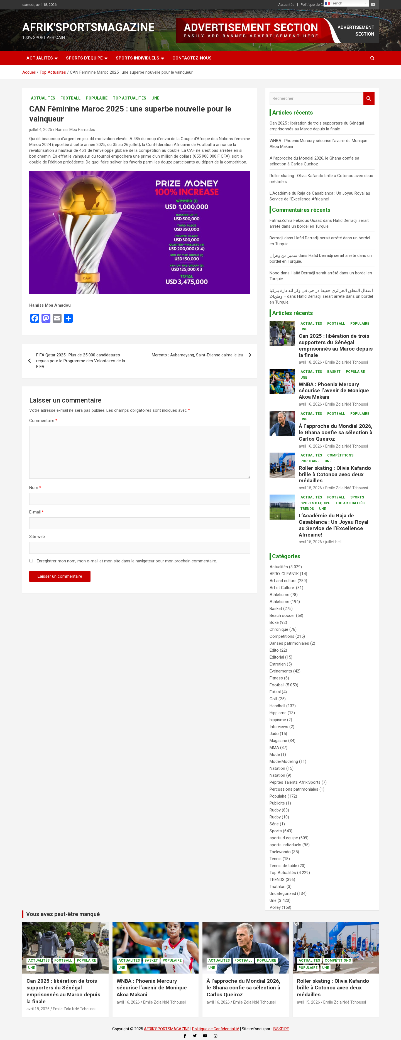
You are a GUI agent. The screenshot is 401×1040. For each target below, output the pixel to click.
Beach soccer (282, 615)
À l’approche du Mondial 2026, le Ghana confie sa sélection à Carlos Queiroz (336, 432)
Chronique (279, 629)
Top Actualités (129, 98)
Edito (274, 650)
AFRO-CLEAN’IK (284, 573)
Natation (277, 768)
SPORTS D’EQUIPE (84, 58)
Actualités (286, 5)
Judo (274, 733)
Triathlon (277, 886)
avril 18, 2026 (310, 362)
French (333, 3)
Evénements (281, 671)
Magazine (278, 740)
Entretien (278, 664)
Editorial (277, 657)
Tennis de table (283, 865)
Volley (275, 907)
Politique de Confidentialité (322, 5)
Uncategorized (283, 893)
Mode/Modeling (284, 761)
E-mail (36, 512)
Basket (334, 372)
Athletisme (279, 594)
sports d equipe (315, 503)
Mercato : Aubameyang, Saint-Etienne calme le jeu (197, 355)
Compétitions (340, 455)
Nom (35, 487)
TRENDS (307, 509)
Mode (275, 754)
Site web (37, 536)
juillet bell (333, 542)
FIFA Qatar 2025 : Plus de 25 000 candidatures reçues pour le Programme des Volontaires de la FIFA (80, 361)
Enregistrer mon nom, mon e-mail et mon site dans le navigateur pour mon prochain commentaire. (127, 561)
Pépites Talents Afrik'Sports (295, 782)
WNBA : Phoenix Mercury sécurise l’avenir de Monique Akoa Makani (334, 390)
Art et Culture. (282, 587)
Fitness (276, 678)
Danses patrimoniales (289, 643)
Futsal (275, 691)
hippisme (278, 719)
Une (155, 98)
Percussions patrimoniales (294, 789)
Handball (277, 705)
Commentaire (43, 420)
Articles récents (292, 313)
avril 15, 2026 (310, 488)
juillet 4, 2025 (40, 129)
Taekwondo (280, 851)
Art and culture (283, 580)
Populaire (96, 98)
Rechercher (369, 98)
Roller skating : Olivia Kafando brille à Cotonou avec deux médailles (335, 474)
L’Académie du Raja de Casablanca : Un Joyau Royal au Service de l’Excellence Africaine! (333, 525)
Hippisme (278, 712)
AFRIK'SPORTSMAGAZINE (88, 27)
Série (274, 823)
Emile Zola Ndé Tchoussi (346, 362)
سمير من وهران (283, 255)
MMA (274, 747)
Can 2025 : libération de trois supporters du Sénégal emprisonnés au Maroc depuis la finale (336, 345)
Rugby (275, 810)
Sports (357, 497)
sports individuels (285, 844)
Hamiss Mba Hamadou (75, 129)
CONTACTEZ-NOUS (192, 58)
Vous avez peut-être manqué (63, 914)
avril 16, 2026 (310, 404)
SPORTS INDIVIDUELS (137, 58)
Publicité (277, 803)
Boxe (274, 622)
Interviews (279, 726)
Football (70, 98)
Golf (273, 698)
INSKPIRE (281, 1029)
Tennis (276, 858)
